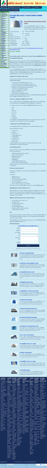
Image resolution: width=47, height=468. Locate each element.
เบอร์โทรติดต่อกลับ (17, 233)
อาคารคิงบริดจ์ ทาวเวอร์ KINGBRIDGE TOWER (29, 263)
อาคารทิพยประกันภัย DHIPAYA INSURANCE (28, 317)
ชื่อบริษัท (18, 228)
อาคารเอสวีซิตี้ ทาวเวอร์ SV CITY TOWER (28, 344)
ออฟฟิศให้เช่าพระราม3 (16, 12)
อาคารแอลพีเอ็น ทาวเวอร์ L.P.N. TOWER (28, 361)
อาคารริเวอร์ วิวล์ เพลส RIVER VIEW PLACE (28, 308)
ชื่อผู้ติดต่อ (18, 230)
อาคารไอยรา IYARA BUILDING (26, 352)
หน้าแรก (11, 12)
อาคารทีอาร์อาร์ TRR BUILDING (26, 300)
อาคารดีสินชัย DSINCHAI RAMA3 (26, 282)
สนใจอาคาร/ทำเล (17, 238)
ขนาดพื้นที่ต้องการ (18, 243)
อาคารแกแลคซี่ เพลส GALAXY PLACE (27, 272)
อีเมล (19, 235)
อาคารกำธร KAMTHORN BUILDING (27, 253)
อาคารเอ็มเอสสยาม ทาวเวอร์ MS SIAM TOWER (29, 291)
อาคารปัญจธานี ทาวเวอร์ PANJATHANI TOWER (29, 326)
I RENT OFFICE (11, 461)
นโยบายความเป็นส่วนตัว (34, 248)
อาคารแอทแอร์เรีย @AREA (25, 370)
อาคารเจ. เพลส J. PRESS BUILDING (27, 335)
